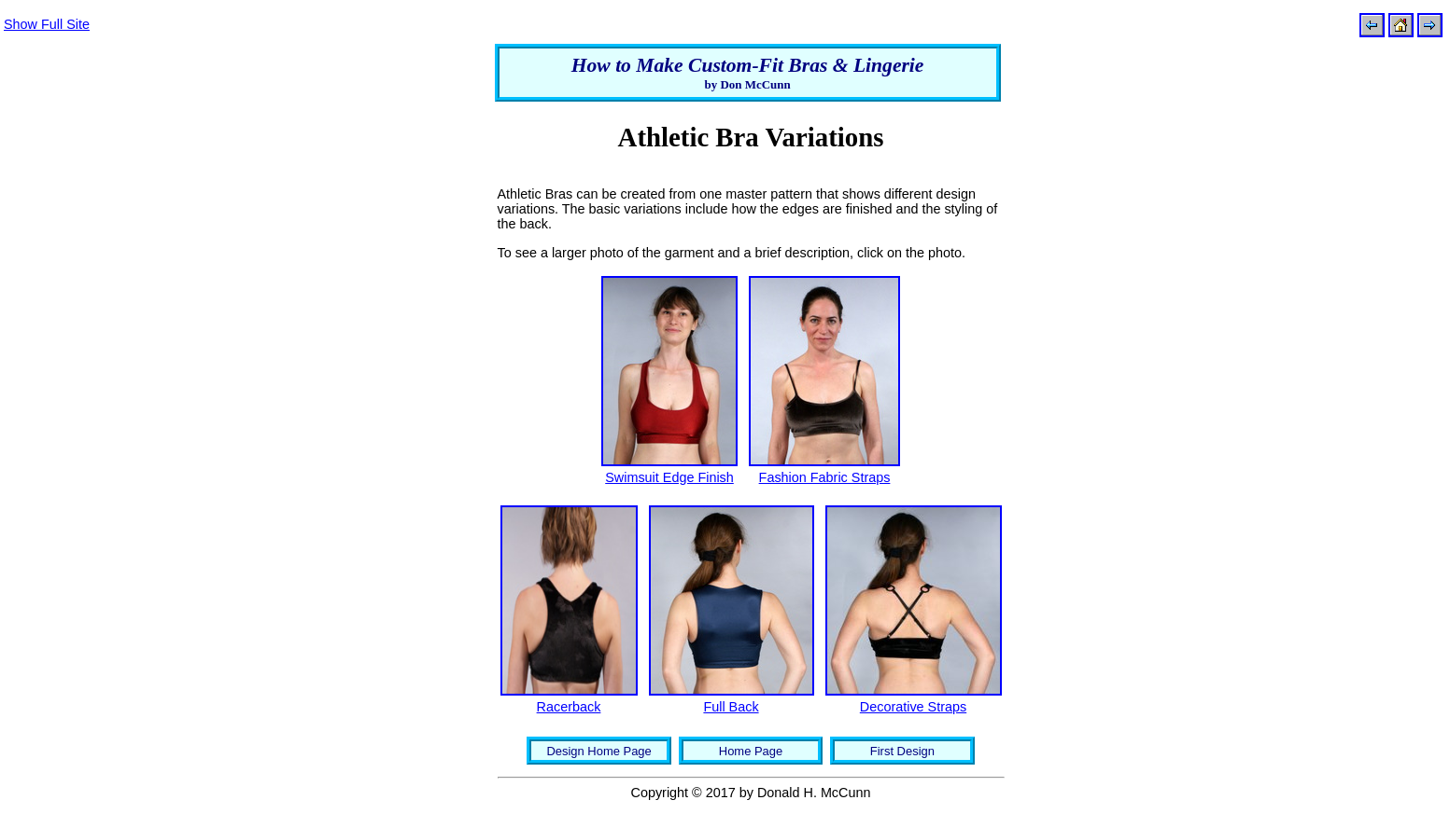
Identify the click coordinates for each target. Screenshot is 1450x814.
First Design (902, 751)
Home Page (750, 751)
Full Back (730, 706)
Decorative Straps (913, 706)
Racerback (569, 706)
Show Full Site (47, 24)
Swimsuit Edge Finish (669, 477)
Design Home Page (598, 751)
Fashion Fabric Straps (825, 477)
